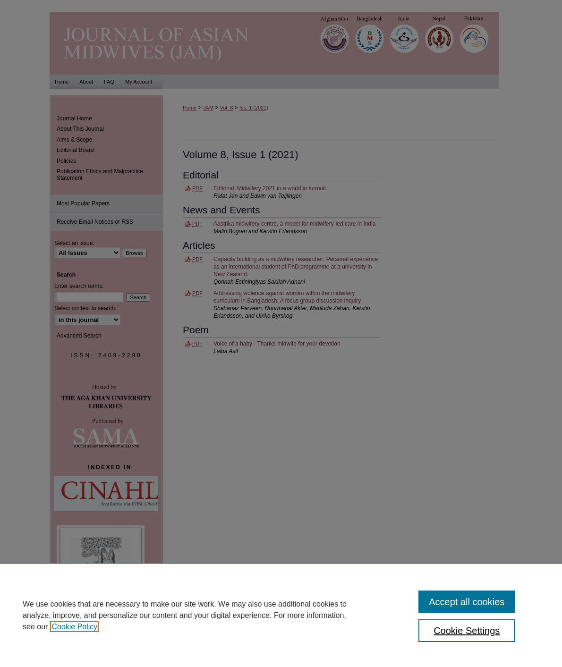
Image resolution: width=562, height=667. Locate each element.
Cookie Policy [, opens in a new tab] (74, 627)
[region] (281, 615)
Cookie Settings (467, 630)
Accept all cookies (466, 602)
